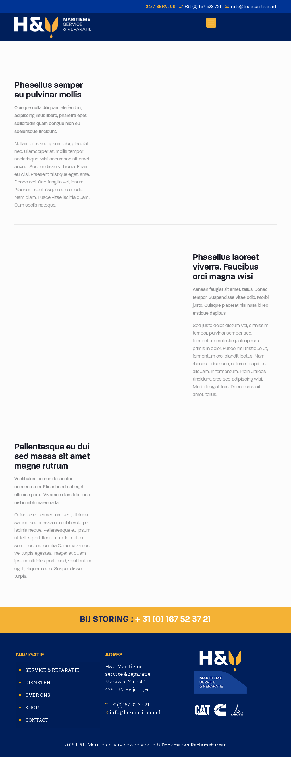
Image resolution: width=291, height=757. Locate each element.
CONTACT (37, 720)
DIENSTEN (38, 682)
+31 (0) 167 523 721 (202, 6)
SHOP (32, 707)
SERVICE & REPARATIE (52, 670)
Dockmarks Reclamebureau (194, 744)
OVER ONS (37, 695)
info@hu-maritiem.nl (254, 6)
